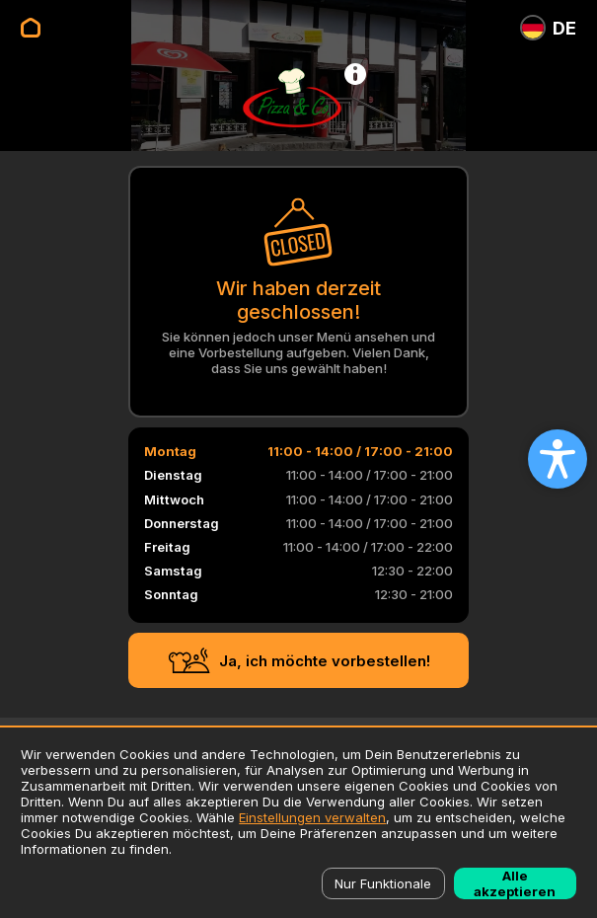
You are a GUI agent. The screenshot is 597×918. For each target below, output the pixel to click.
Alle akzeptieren (515, 883)
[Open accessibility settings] (557, 459)
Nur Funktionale (383, 883)
